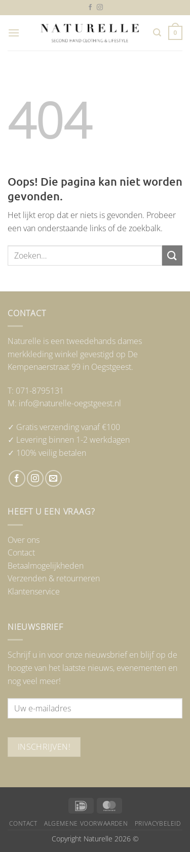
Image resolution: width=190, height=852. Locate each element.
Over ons (24, 539)
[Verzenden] (172, 255)
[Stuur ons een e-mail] (53, 478)
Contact (21, 552)
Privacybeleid (158, 823)
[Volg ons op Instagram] (100, 7)
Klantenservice (34, 591)
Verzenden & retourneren (54, 578)
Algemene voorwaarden (86, 823)
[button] (14, 32)
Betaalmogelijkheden (46, 565)
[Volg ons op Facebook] (90, 7)
